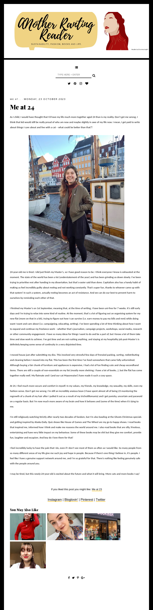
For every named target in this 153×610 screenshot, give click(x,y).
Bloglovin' (71, 499)
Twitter (100, 499)
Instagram (55, 499)
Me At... (15, 99)
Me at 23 (97, 489)
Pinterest (87, 499)
